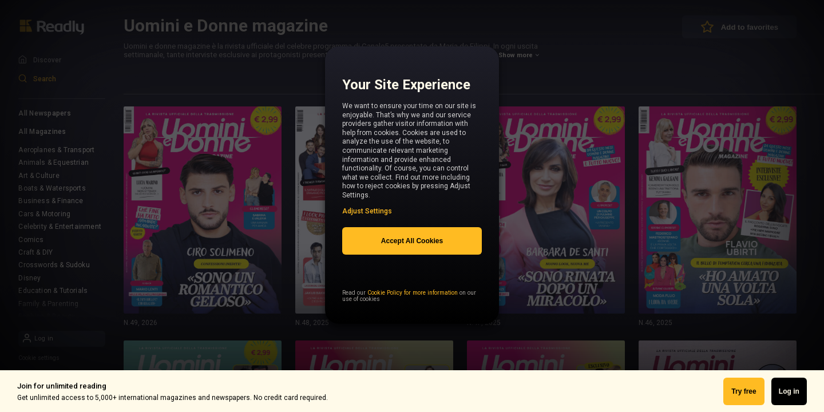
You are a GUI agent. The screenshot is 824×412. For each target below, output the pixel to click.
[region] (412, 192)
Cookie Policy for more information (412, 313)
